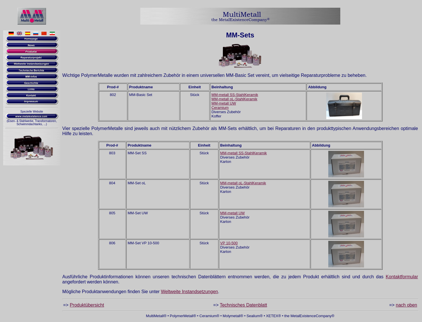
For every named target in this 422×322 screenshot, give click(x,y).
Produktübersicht (87, 305)
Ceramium (220, 107)
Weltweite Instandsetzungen (189, 291)
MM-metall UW (223, 103)
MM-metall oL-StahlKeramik (234, 99)
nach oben (406, 305)
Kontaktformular (402, 276)
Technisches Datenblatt (243, 305)
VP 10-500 (229, 243)
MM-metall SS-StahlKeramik (234, 95)
